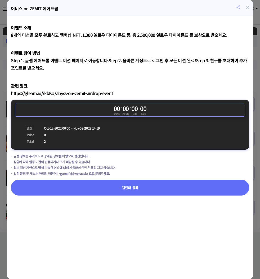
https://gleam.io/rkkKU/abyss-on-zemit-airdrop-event (62, 93)
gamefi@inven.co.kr (74, 173)
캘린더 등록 (130, 187)
